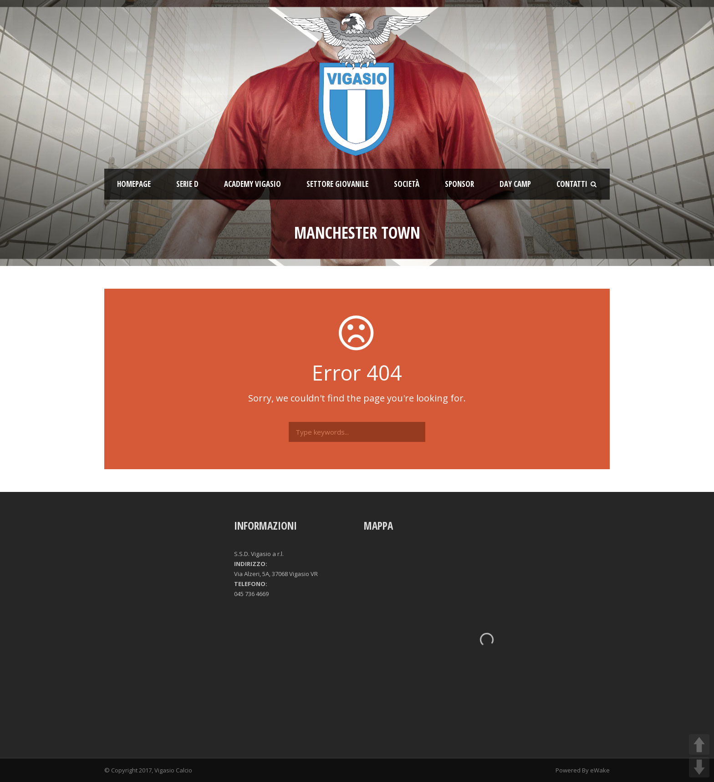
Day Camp (515, 184)
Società (406, 184)
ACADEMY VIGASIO (252, 184)
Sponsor (459, 184)
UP (699, 744)
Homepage (134, 184)
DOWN (699, 767)
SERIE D (187, 184)
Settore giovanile (337, 184)
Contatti (571, 184)
